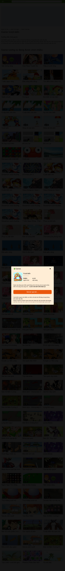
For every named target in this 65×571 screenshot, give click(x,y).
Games (17, 269)
